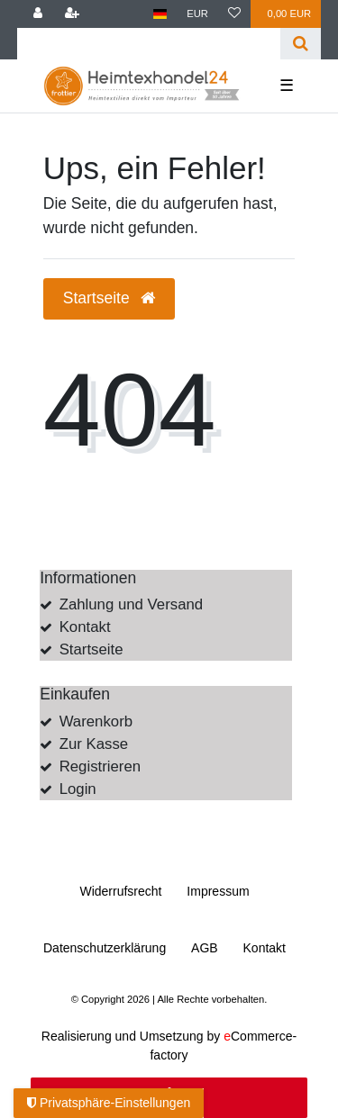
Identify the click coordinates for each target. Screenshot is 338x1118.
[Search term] (149, 43)
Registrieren (100, 766)
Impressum (218, 891)
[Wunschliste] (234, 14)
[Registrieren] (72, 14)
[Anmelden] (37, 14)
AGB (204, 948)
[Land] (160, 14)
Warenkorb (95, 721)
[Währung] (197, 14)
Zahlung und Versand (131, 604)
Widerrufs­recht (120, 891)
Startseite (91, 649)
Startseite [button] (109, 298)
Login (77, 789)
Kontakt (85, 627)
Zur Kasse (93, 744)
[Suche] (300, 43)
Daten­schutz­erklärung (104, 948)
